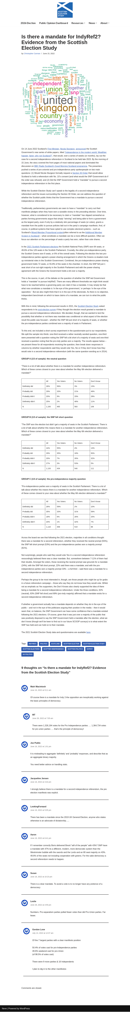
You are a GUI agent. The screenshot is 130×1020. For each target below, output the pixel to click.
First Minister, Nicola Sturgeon (61, 149)
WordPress (25, 1017)
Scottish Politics (75, 656)
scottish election (72, 650)
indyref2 (32, 650)
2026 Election (27, 23)
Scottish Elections (31, 656)
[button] (85, 23)
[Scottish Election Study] (65, 10)
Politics (43, 650)
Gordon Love (38, 937)
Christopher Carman (32, 54)
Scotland (55, 650)
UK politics (27, 661)
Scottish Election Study (88, 307)
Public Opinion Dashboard (53, 23)
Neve (4, 1017)
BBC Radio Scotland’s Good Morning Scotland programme (61, 166)
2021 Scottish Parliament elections (42, 247)
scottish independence (54, 656)
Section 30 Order (80, 173)
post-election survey (47, 311)
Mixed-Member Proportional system (47, 233)
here (89, 639)
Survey (90, 656)
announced (81, 149)
